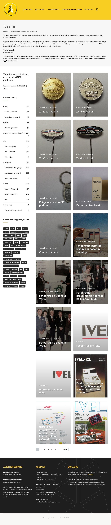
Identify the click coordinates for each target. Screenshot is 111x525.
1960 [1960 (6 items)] (12, 228)
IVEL (83, 342)
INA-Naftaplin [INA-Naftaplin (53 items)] (8, 249)
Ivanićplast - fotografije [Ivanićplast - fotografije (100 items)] (12, 259)
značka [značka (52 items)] (22, 286)
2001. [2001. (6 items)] (23, 239)
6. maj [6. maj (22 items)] (6, 228)
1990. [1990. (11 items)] (18, 235)
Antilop (5, 122)
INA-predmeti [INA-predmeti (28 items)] (20, 249)
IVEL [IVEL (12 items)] (21, 269)
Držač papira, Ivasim (89, 205)
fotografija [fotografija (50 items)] (24, 242)
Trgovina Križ (7, 205)
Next (65, 449)
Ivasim (41, 108)
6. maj (5, 107)
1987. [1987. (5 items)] (12, 235)
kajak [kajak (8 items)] (26, 269)
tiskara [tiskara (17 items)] (14, 286)
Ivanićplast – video (11, 178)
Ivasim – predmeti (11, 194)
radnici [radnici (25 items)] (23, 282)
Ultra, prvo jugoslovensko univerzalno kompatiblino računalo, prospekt (51, 433)
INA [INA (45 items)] (12, 245)
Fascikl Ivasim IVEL (88, 345)
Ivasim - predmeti (50, 108)
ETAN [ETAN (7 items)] (16, 242)
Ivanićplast (7, 162)
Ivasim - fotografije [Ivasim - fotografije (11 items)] (10, 269)
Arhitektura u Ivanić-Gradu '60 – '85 (15, 133)
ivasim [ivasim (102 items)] (24, 262)
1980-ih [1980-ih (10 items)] (13, 232)
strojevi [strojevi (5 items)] (7, 286)
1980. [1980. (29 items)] (20, 232)
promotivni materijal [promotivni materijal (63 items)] (11, 282)
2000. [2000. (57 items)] (17, 239)
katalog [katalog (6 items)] (6, 272)
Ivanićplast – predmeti (13, 173)
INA (4, 141)
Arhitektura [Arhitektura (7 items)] (8, 242)
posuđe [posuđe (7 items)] (13, 276)
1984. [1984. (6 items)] (26, 232)
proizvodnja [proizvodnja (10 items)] (17, 279)
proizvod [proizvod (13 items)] (21, 276)
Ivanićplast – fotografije (13, 168)
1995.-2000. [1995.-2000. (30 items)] (8, 239)
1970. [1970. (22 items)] (18, 228)
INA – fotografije (10, 147)
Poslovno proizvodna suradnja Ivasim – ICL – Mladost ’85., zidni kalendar (89, 388)
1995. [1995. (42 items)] (24, 235)
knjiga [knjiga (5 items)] (6, 276)
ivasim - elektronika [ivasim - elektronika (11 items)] (11, 266)
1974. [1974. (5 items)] (25, 228)
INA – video (8, 157)
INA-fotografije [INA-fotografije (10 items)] (20, 245)
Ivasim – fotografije (12, 189)
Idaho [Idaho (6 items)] (6, 245)
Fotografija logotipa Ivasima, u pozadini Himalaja (88, 249)
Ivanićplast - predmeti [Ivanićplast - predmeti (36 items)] (11, 262)
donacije (90, 474)
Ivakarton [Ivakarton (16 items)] (16, 252)
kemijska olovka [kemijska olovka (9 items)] (17, 272)
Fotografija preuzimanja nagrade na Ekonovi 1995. (90, 296)
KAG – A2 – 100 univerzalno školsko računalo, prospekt (88, 436)
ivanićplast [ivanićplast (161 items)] (8, 255)
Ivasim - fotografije (88, 242)
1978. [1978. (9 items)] (6, 232)
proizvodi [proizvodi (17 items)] (7, 279)
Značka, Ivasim (48, 111)
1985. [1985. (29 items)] (6, 235)
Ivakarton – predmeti (12, 117)
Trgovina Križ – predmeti (13, 210)
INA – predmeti (10, 152)
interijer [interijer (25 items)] (7, 252)
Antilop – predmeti (11, 128)
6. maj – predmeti (11, 112)
